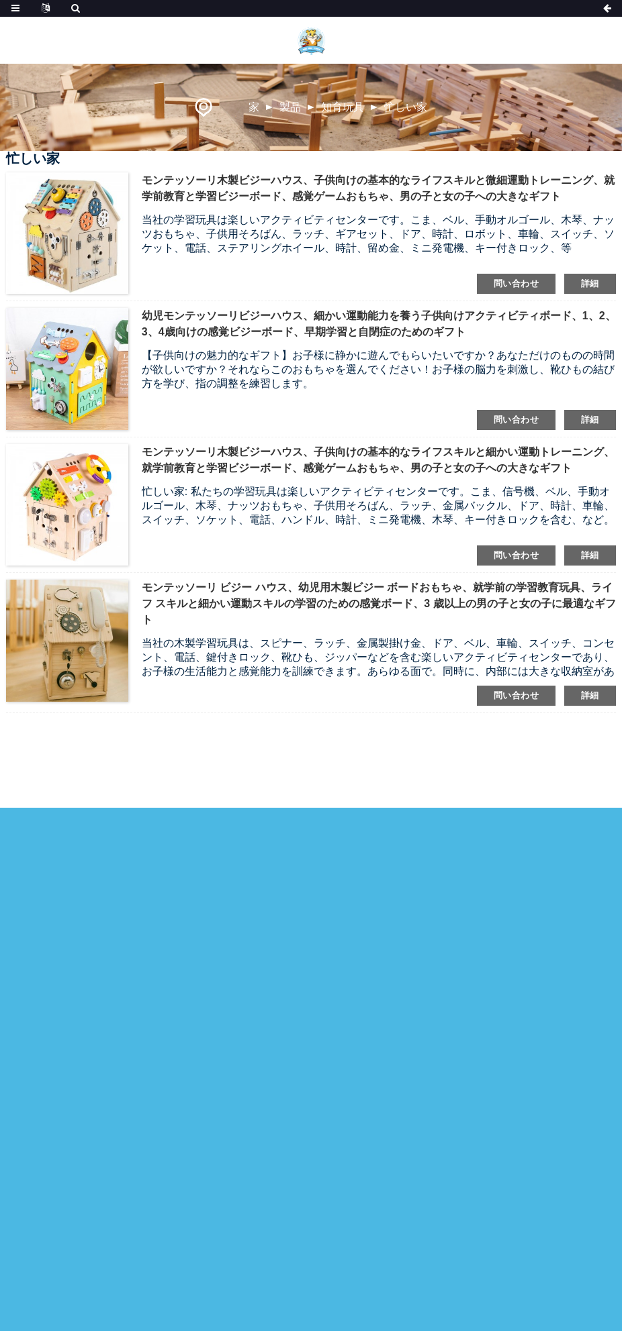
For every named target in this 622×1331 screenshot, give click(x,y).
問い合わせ (516, 283)
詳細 (590, 283)
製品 (290, 107)
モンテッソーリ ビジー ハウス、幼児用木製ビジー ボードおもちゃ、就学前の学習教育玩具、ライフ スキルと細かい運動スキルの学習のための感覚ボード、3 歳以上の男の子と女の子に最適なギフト (379, 603)
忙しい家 (405, 107)
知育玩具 (342, 107)
